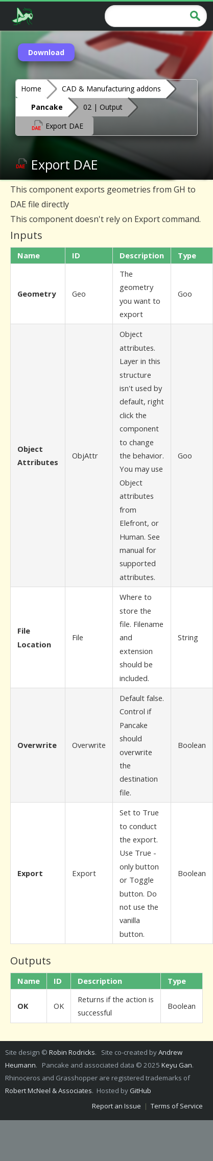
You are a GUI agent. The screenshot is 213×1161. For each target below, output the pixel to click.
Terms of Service (177, 1105)
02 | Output (103, 107)
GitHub (140, 1090)
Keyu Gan (176, 1065)
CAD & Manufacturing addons (111, 88)
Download (46, 52)
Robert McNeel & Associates (48, 1090)
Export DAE (57, 125)
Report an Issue (116, 1105)
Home (31, 88)
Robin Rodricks (72, 1052)
